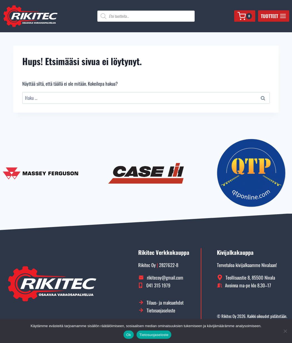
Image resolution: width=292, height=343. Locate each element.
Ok (128, 335)
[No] (285, 331)
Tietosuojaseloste (154, 335)
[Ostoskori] (244, 16)
